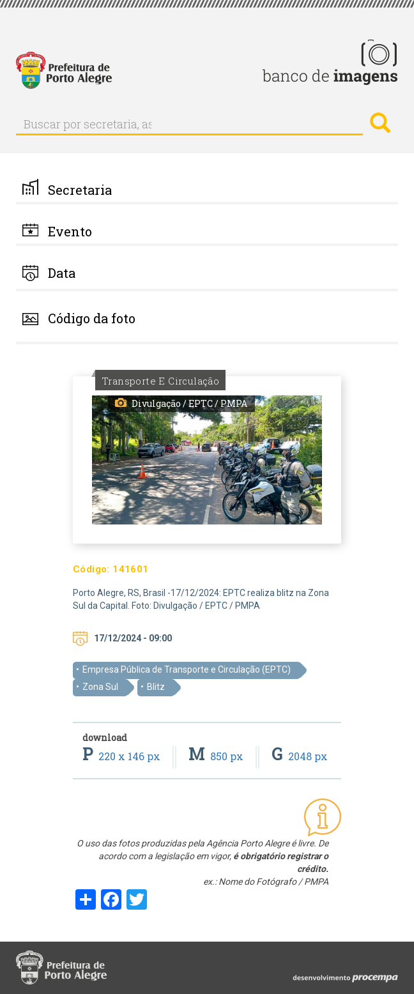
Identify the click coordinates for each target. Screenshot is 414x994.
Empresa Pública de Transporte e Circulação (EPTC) (186, 669)
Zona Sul (100, 687)
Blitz (156, 687)
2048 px (300, 756)
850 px (217, 756)
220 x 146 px (122, 756)
